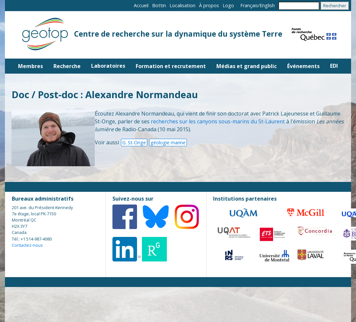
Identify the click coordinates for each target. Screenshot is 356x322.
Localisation (182, 5)
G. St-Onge (134, 142)
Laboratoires (108, 65)
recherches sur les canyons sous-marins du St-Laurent (218, 121)
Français (249, 5)
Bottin (159, 5)
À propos (209, 5)
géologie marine (168, 142)
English (267, 5)
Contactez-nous (27, 245)
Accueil (141, 5)
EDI (334, 65)
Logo (228, 5)
